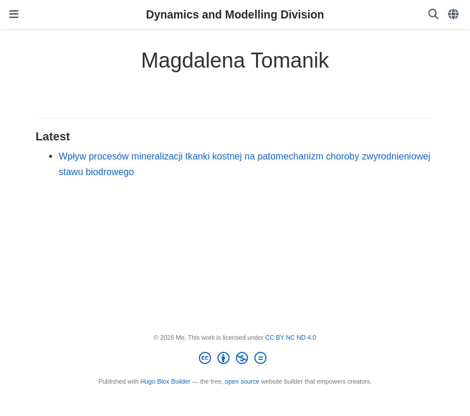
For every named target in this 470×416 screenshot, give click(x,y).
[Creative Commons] (235, 359)
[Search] (433, 14)
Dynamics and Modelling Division (235, 14)
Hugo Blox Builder (165, 381)
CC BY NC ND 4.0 (290, 337)
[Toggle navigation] (13, 14)
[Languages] (454, 14)
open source (242, 381)
